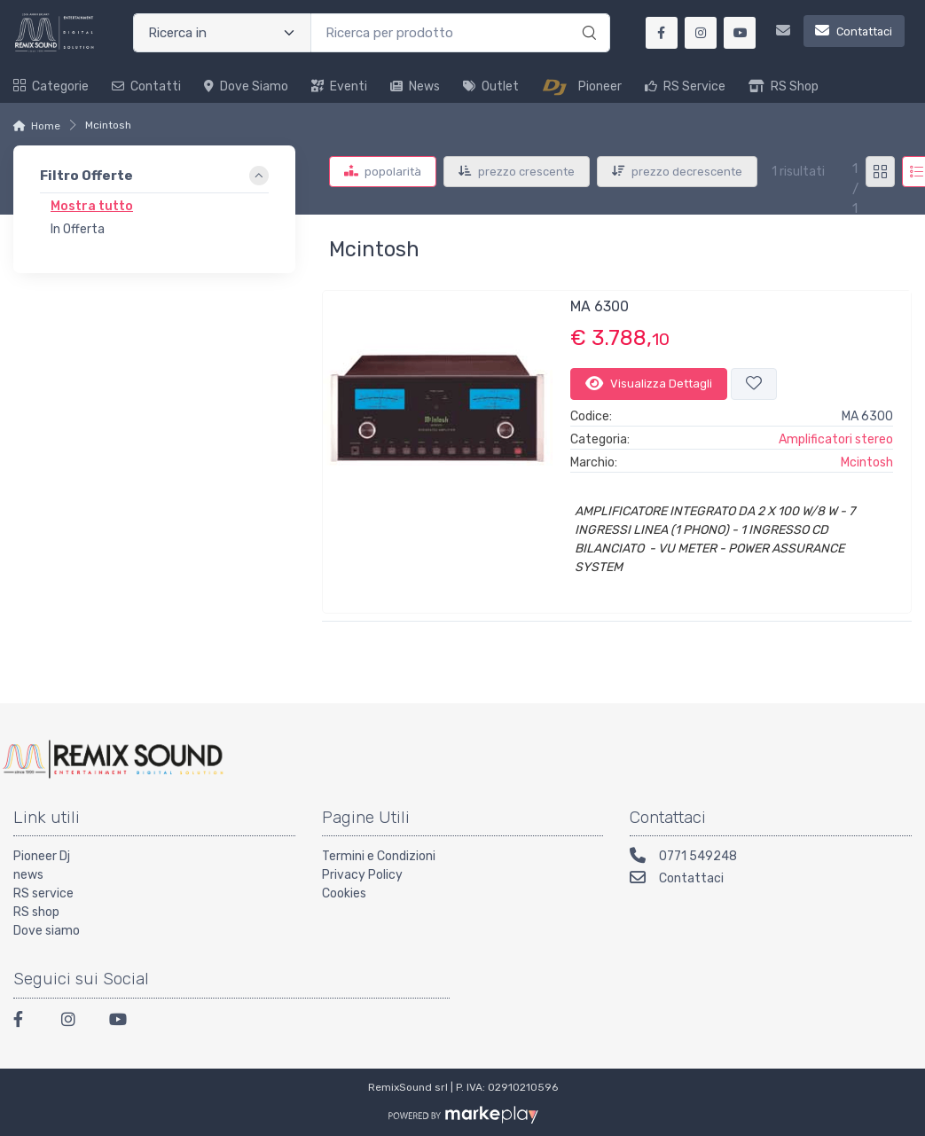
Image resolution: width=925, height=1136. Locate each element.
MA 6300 (599, 306)
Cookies (344, 893)
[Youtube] (122, 1022)
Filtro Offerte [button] (86, 176)
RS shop (36, 912)
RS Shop (784, 86)
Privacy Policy (362, 874)
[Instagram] (74, 1022)
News (415, 86)
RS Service (685, 86)
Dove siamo (246, 86)
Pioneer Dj (41, 856)
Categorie (51, 86)
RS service (43, 893)
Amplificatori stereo (836, 439)
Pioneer (582, 87)
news (28, 874)
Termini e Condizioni (378, 856)
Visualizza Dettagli (648, 383)
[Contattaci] (834, 32)
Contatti (146, 86)
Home (45, 126)
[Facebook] (26, 1022)
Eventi (339, 86)
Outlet (491, 86)
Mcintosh (867, 462)
